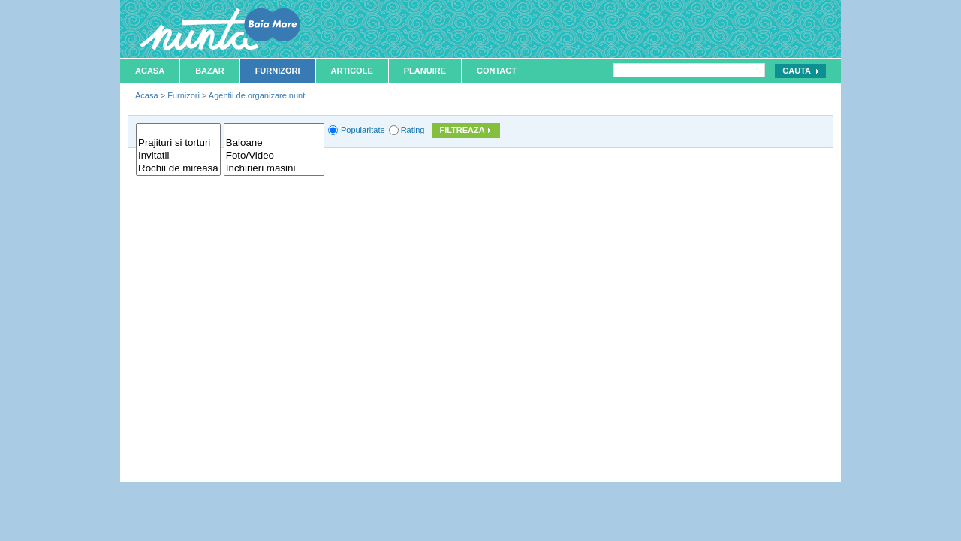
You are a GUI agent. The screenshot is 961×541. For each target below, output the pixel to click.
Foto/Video (274, 156)
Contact (497, 70)
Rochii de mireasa (178, 168)
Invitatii (178, 156)
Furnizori (277, 70)
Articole (352, 70)
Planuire (425, 70)
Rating (413, 129)
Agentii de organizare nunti (258, 95)
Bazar (209, 70)
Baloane (274, 143)
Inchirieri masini (274, 168)
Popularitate (363, 129)
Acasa (149, 70)
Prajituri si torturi (178, 143)
